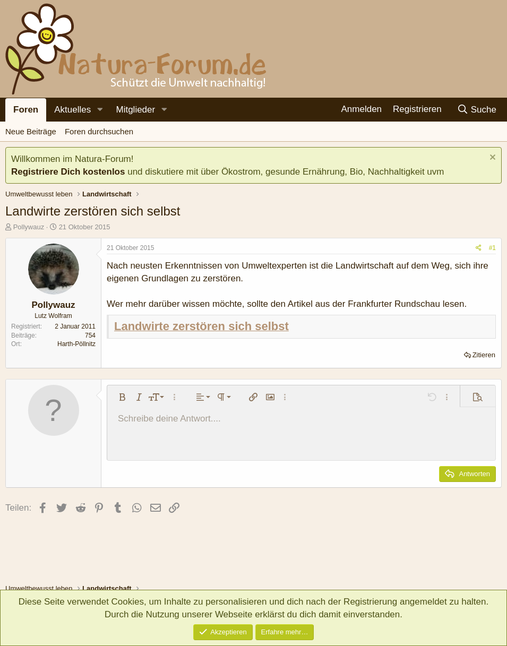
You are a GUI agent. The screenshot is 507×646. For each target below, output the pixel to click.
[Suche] (476, 110)
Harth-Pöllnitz (76, 344)
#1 (492, 248)
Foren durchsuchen (99, 131)
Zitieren (483, 355)
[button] (100, 110)
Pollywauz (29, 227)
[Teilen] (478, 248)
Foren (25, 110)
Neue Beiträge (30, 131)
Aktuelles (72, 110)
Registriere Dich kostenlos (68, 172)
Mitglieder (135, 110)
